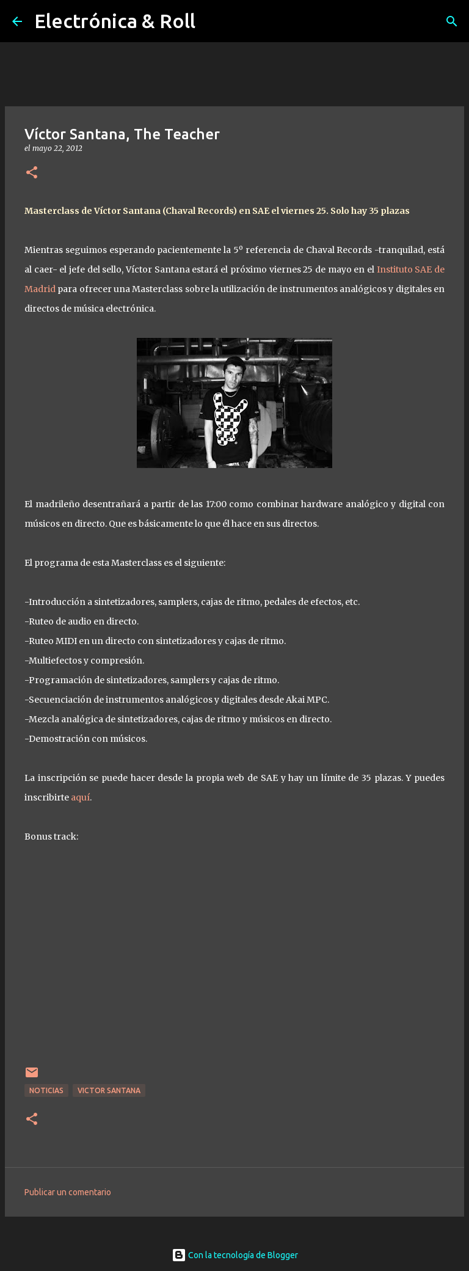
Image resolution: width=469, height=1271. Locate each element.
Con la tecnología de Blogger (235, 1255)
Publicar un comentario (67, 1192)
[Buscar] (452, 21)
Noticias (46, 1090)
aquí (79, 797)
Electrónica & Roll (114, 21)
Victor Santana (109, 1090)
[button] (31, 173)
